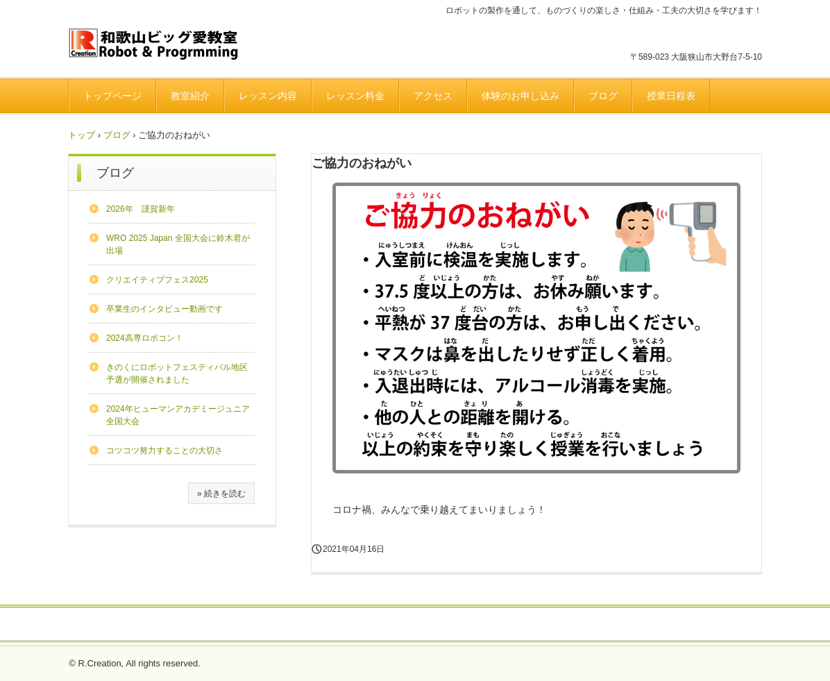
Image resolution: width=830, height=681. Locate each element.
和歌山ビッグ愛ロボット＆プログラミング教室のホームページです (165, 45)
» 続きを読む (221, 493)
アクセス (433, 95)
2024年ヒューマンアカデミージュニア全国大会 (178, 415)
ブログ (603, 95)
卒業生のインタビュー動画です (164, 309)
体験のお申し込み (520, 95)
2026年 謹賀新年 (140, 209)
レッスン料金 (355, 95)
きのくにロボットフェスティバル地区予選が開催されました (177, 373)
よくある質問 (360, 625)
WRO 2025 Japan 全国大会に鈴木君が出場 (178, 244)
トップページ (112, 95)
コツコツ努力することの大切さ (164, 450)
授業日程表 (671, 95)
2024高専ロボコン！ (144, 338)
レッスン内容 (268, 95)
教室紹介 (190, 95)
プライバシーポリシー (450, 625)
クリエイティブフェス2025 (157, 280)
